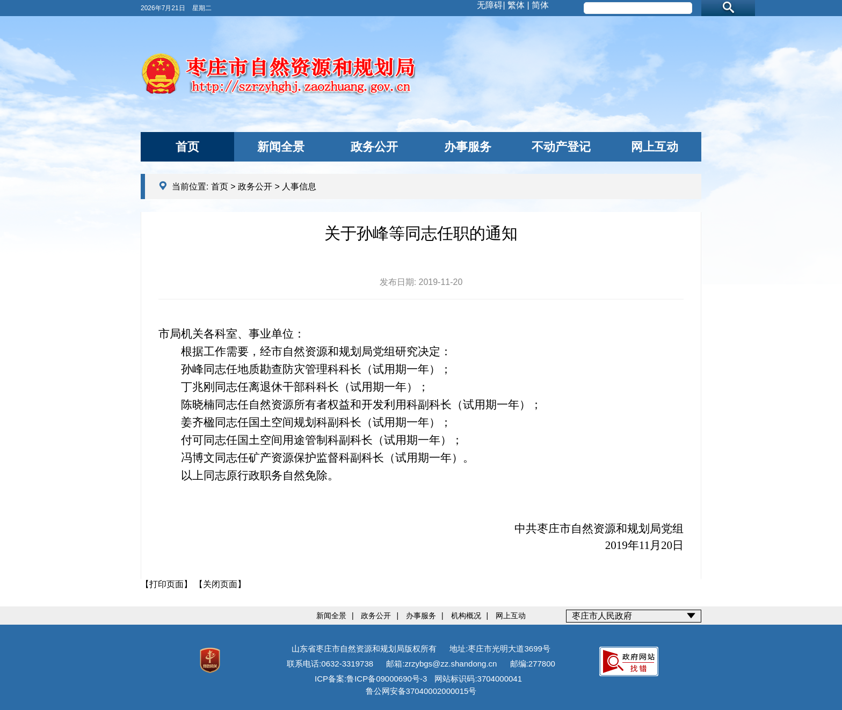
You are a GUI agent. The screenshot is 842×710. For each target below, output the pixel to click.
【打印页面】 (166, 584)
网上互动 (654, 146)
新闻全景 (280, 146)
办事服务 (467, 146)
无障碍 (490, 5)
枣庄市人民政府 (602, 615)
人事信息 (299, 186)
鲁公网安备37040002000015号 (421, 691)
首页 (187, 146)
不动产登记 (561, 146)
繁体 (516, 5)
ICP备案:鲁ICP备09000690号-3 (371, 678)
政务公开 (374, 146)
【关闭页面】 (220, 584)
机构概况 (466, 615)
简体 (540, 5)
